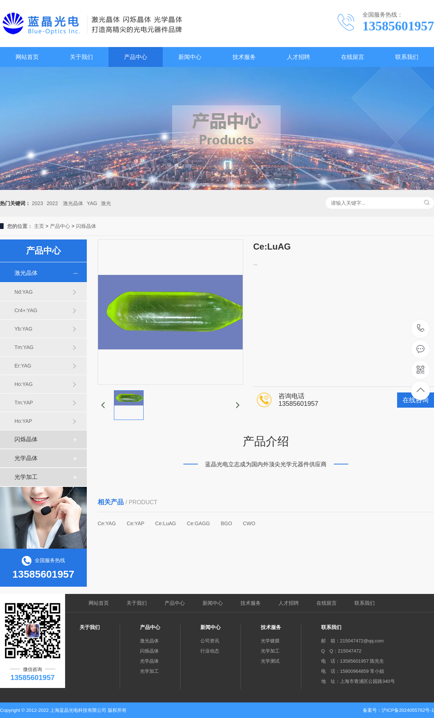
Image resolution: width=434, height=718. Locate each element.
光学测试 (270, 661)
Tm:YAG (24, 347)
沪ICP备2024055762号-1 (408, 710)
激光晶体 (72, 203)
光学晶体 (26, 458)
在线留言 (352, 57)
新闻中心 (189, 57)
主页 (39, 226)
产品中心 (135, 57)
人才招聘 (298, 57)
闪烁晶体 (86, 226)
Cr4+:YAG (25, 310)
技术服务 (244, 57)
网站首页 (27, 57)
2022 (52, 203)
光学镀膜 (270, 640)
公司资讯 (209, 640)
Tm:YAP (23, 402)
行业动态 (209, 651)
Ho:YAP (23, 421)
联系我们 (406, 57)
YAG (92, 203)
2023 (37, 203)
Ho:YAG (23, 384)
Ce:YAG (107, 523)
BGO (226, 523)
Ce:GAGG (198, 523)
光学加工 (26, 477)
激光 (106, 203)
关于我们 (81, 57)
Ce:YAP (135, 523)
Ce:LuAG (165, 523)
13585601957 (420, 328)
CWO (249, 523)
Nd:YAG (23, 292)
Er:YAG (22, 366)
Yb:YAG (23, 329)
